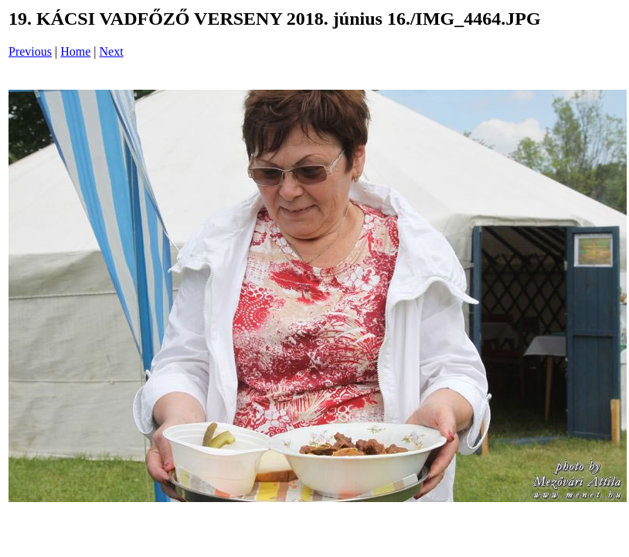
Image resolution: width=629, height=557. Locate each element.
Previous (30, 51)
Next (112, 51)
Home (75, 51)
